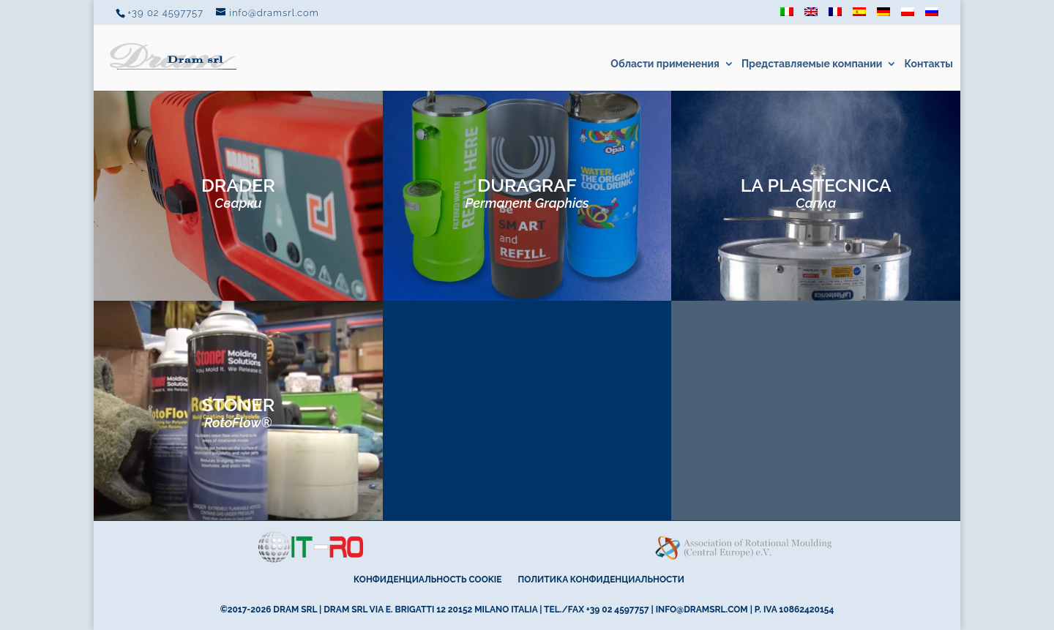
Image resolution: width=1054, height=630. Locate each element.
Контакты (928, 64)
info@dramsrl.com (702, 609)
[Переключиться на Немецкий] (883, 16)
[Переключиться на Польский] (907, 16)
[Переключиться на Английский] (811, 16)
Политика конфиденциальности (600, 579)
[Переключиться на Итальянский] (786, 16)
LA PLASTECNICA (816, 192)
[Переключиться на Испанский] (859, 16)
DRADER (238, 192)
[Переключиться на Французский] (835, 16)
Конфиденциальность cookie (427, 579)
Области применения (665, 64)
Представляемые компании (812, 64)
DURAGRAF (526, 192)
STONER (237, 412)
